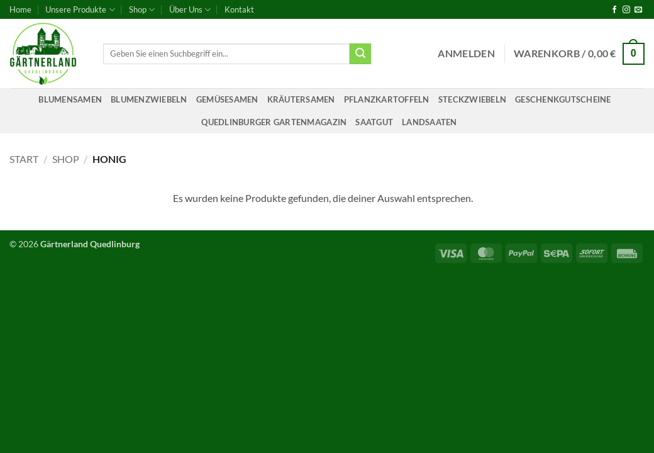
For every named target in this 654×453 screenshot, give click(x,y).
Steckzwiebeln (472, 99)
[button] (466, 53)
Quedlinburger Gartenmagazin (273, 122)
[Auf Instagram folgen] (626, 10)
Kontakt (239, 9)
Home (20, 9)
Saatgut (374, 122)
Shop (142, 10)
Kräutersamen (301, 99)
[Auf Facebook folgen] (614, 10)
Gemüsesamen (227, 99)
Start (23, 159)
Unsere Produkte (79, 10)
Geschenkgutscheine (563, 99)
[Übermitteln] (360, 54)
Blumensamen (70, 99)
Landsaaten (429, 122)
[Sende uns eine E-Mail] (638, 10)
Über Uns (190, 10)
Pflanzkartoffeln (387, 99)
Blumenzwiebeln (149, 99)
